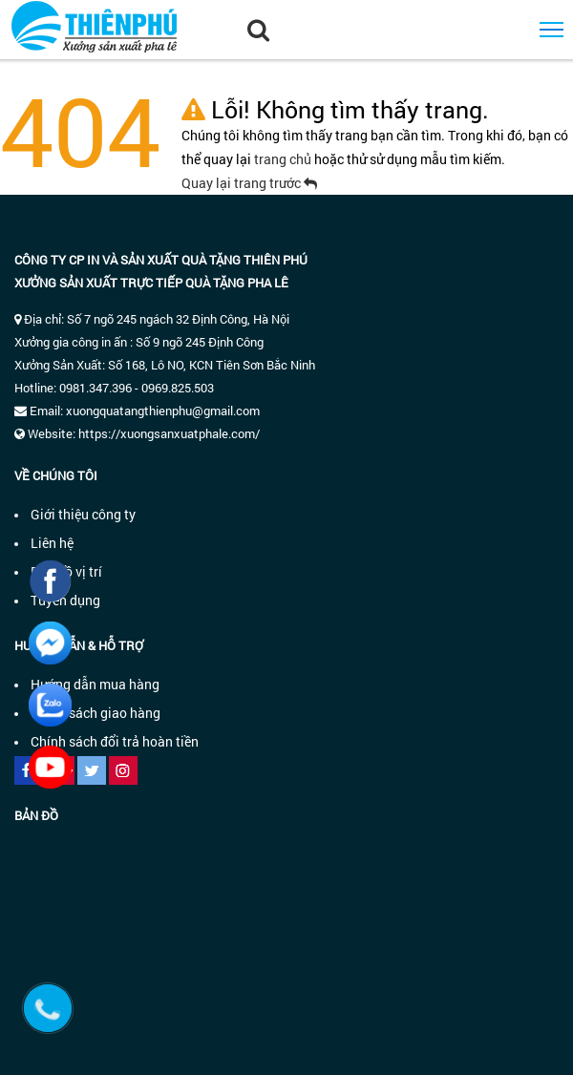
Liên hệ (52, 543)
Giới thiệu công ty (83, 514)
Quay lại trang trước (249, 183)
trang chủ (284, 159)
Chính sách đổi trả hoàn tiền (115, 741)
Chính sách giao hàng (95, 713)
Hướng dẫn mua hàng (95, 684)
